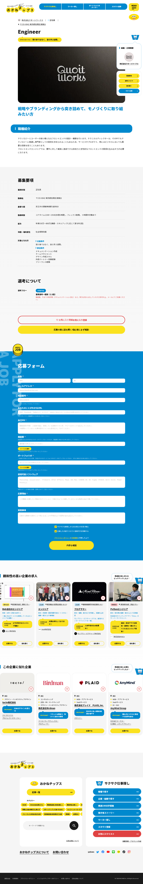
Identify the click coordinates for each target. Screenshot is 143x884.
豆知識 (67, 814)
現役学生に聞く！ (72, 805)
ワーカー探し (72, 6)
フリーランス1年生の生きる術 (31, 814)
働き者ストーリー (106, 812)
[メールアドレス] (71, 390)
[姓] (44, 381)
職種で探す (103, 791)
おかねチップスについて (34, 852)
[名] (98, 381)
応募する (9, 643)
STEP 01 (41, 290)
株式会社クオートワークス (129, 64)
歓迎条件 (40, 248)
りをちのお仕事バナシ (36, 805)
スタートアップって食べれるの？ (54, 809)
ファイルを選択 (24, 449)
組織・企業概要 (127, 48)
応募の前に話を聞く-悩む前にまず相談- (71, 330)
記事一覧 (36, 792)
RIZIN (24, 805)
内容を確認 (71, 545)
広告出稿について (72, 841)
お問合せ (76, 814)
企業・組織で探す (106, 798)
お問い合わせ (61, 852)
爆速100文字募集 (106, 805)
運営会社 (7, 878)
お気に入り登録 (66, 320)
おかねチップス (22, 765)
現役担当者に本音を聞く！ (55, 805)
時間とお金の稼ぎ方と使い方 (31, 809)
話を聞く (25, 643)
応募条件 (40, 241)
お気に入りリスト (106, 833)
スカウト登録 (116, 6)
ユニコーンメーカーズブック (75, 809)
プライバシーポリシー (62, 538)
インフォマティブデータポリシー (48, 878)
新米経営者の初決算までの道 (53, 814)
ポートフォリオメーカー (94, 6)
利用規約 (75, 538)
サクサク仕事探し (50, 6)
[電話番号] (71, 400)
